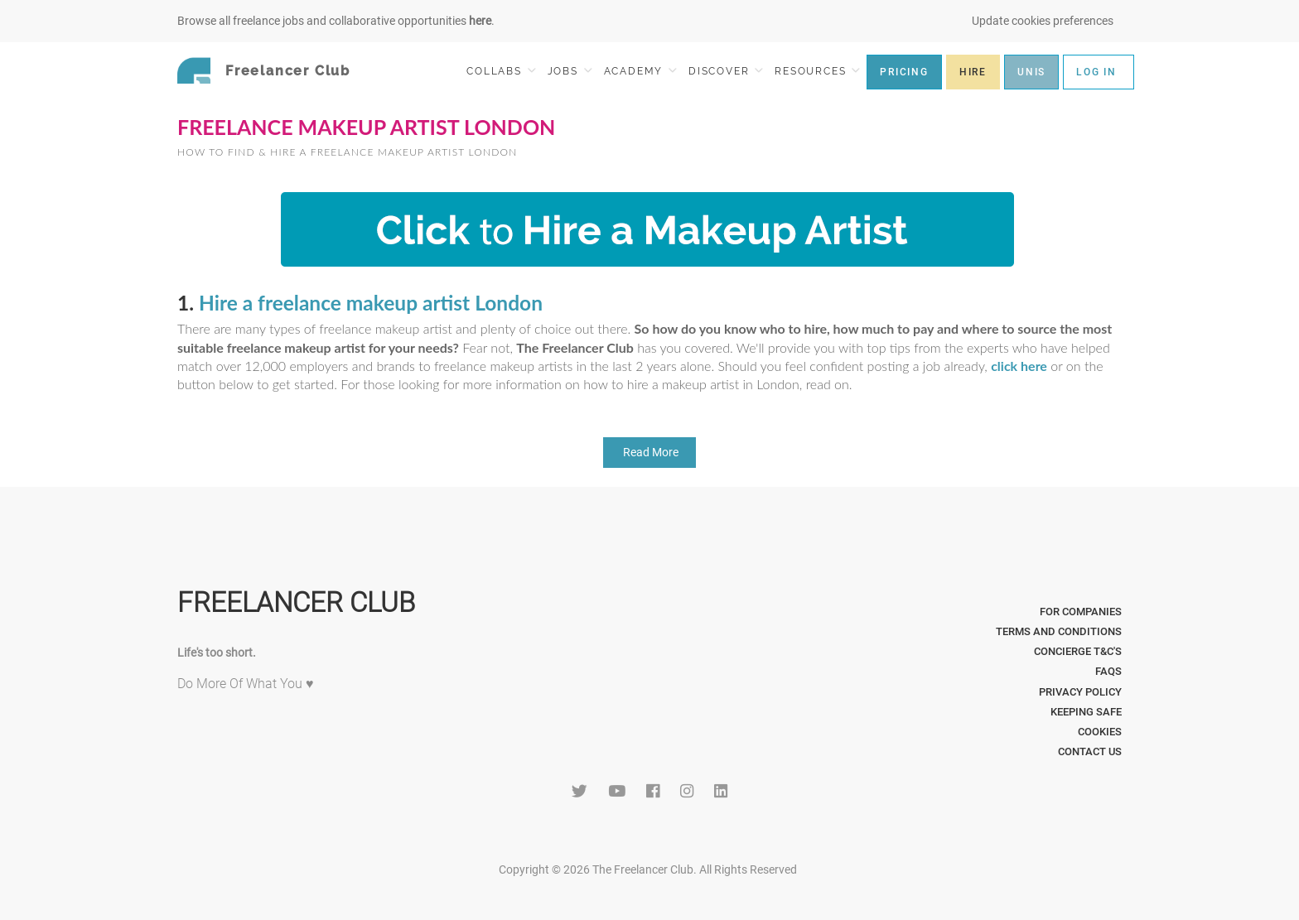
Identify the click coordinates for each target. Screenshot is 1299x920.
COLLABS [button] (500, 71)
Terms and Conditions (1059, 631)
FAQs (1108, 671)
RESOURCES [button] (817, 71)
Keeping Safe (1086, 712)
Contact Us (1090, 751)
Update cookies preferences (1042, 20)
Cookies (1100, 731)
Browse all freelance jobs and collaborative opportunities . (336, 20)
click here (1019, 365)
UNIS (1031, 72)
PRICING (904, 72)
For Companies (1081, 611)
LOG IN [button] (1096, 72)
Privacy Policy (1080, 692)
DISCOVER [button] (725, 71)
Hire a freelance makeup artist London (371, 303)
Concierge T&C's (1078, 651)
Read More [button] (649, 452)
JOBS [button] (570, 71)
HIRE (973, 72)
